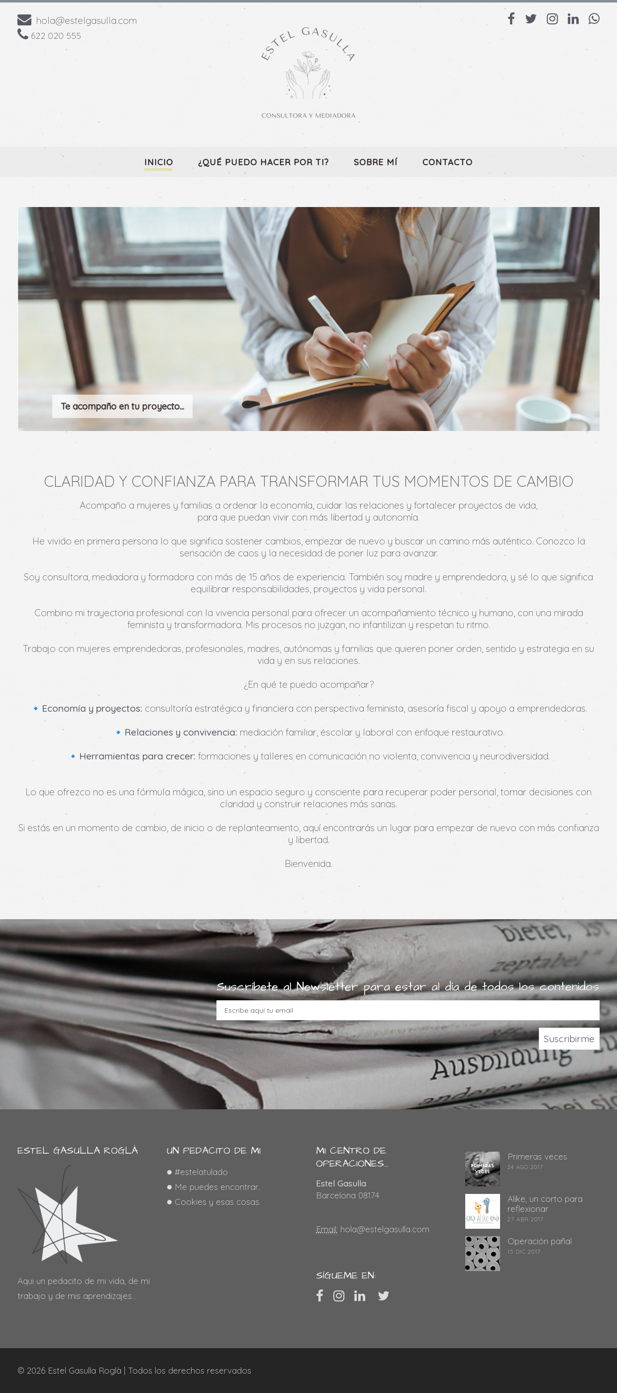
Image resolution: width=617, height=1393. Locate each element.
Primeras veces (537, 1156)
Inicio (158, 162)
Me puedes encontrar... (218, 1186)
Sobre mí (376, 162)
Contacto (447, 162)
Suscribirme (569, 1039)
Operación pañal (540, 1241)
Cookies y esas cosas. (218, 1201)
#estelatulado (201, 1172)
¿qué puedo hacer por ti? (263, 162)
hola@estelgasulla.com (86, 20)
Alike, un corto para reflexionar (545, 1203)
